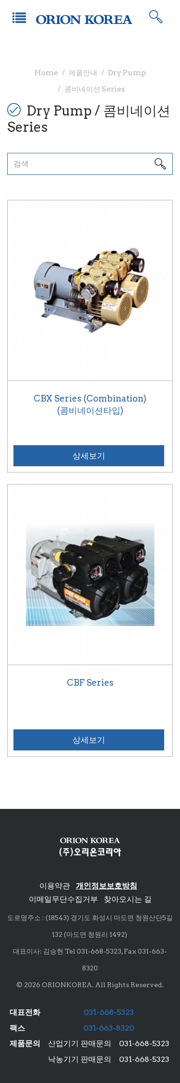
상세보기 (88, 456)
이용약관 (54, 885)
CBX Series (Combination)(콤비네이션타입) (90, 404)
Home (46, 72)
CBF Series (90, 683)
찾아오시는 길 (128, 899)
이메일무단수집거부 (63, 899)
